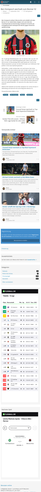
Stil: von (20, 469)
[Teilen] (38, 16)
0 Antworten (6, 13)
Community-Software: (20, 467)
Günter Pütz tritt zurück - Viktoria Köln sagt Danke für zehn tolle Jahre (13, 121)
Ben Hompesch (14, 95)
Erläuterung (5, 248)
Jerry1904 (23, 454)
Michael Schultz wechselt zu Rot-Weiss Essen (18, 177)
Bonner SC (29, 95)
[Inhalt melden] (37, 100)
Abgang (22, 95)
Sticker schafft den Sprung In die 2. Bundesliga (18, 207)
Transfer (6, 95)
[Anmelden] (34, 2)
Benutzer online (6, 447)
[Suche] (30, 2)
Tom (28, 454)
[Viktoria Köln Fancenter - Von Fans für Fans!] (5, 2)
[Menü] (39, 2)
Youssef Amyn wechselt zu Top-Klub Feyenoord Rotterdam (27, 110)
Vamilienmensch (5, 454)
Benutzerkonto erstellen (20, 240)
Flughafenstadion (15, 454)
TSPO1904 (33, 454)
